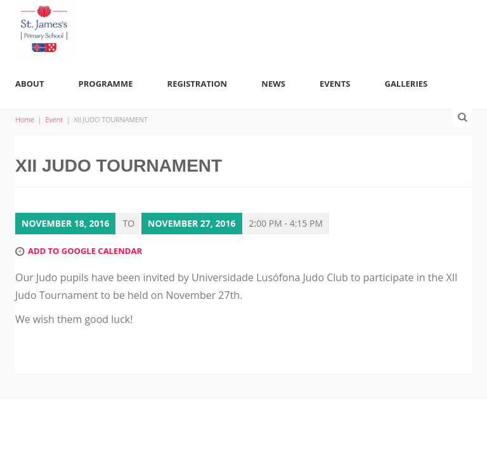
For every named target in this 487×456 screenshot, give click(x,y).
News (273, 83)
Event (54, 119)
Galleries (405, 83)
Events (335, 83)
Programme (106, 83)
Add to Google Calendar (85, 250)
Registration (197, 83)
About (29, 83)
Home (24, 119)
